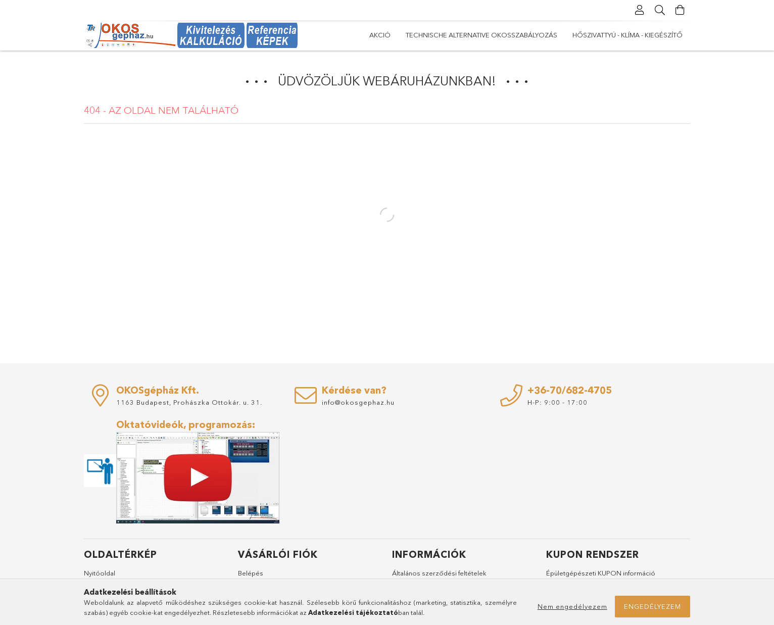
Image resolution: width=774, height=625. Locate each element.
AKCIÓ (380, 35)
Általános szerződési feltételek (439, 573)
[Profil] (640, 10)
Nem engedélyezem (572, 606)
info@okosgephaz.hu (358, 402)
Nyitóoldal (99, 573)
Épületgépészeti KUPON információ (600, 573)
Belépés (250, 573)
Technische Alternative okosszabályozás (481, 35)
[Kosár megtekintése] (680, 10)
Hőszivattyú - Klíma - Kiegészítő (627, 35)
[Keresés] (660, 10)
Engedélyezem (652, 606)
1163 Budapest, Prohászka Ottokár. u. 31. (189, 402)
